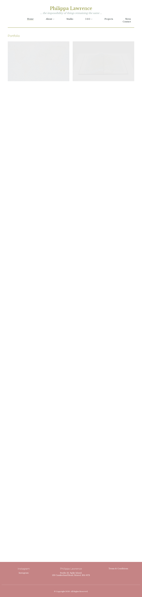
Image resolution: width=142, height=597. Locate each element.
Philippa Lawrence (71, 8)
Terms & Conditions (118, 568)
